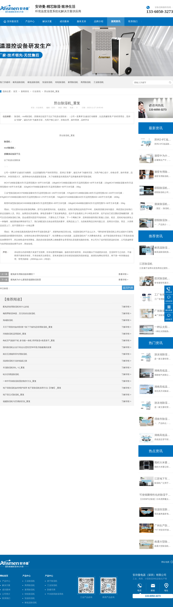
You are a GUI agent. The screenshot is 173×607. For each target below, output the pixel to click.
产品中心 (30, 21)
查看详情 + (123, 274)
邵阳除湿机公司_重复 (163, 188)
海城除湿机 (8, 320)
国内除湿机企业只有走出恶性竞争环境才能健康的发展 (27, 347)
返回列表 (128, 287)
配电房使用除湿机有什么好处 (16, 307)
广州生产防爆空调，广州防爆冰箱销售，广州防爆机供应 (163, 525)
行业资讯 (37, 91)
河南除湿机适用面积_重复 (14, 334)
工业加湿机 (52, 585)
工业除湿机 (99, 82)
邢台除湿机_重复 (52, 91)
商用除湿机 (86, 82)
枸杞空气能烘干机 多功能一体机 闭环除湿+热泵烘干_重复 (29, 340)
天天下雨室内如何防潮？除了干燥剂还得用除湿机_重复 (27, 327)
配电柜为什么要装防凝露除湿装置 (26, 279)
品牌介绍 (98, 21)
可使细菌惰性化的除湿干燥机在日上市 (155, 494)
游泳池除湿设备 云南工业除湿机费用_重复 (163, 402)
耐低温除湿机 (34, 82)
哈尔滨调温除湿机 (11, 374)
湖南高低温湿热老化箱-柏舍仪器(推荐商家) (163, 435)
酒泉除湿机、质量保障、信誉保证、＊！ (163, 204)
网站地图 (165, 562)
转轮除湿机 (60, 82)
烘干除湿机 (52, 581)
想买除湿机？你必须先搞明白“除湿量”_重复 (163, 278)
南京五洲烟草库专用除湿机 (15, 354)
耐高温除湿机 (19, 82)
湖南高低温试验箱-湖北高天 (163, 386)
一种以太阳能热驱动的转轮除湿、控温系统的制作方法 (163, 327)
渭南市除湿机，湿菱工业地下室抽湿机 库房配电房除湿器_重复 (163, 418)
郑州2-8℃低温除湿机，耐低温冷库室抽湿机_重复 (163, 139)
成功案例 (64, 21)
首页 (15, 91)
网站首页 (4, 576)
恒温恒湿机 (47, 82)
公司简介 (6, 594)
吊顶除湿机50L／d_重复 (14, 367)
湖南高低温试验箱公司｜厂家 (163, 370)
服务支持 (81, 21)
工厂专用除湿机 (163, 294)
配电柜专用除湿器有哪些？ (23, 274)
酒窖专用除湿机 (163, 171)
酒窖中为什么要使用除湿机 (163, 155)
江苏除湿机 (145, 263)
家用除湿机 (73, 82)
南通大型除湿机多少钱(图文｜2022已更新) (163, 541)
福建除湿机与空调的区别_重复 (16, 401)
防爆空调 (51, 589)
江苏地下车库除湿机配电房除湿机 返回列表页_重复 (163, 478)
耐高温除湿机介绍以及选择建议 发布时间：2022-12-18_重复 (163, 247)
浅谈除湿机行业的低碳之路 (15, 361)
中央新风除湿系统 (55, 594)
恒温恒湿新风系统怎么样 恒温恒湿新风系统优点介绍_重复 (163, 509)
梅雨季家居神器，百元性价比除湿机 (19, 313)
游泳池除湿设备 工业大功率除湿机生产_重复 (163, 354)
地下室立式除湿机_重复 (13, 394)
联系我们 (133, 21)
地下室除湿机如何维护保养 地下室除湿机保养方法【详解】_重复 (32, 388)
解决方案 (47, 21)
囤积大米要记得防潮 (163, 462)
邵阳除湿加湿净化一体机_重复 (163, 220)
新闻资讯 (115, 21)
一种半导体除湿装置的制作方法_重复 (19, 381)
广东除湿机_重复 (163, 310)
